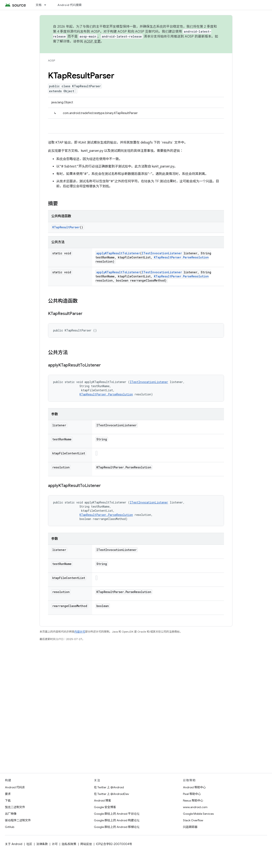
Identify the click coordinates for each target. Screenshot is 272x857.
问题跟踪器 (190, 827)
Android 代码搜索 (69, 5)
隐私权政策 (69, 844)
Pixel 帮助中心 (192, 794)
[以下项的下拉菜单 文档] (47, 5)
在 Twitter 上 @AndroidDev (111, 794)
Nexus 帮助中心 (193, 800)
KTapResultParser (66, 227)
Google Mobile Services (198, 814)
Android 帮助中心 (194, 787)
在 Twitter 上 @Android (109, 787)
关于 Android (13, 844)
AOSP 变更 (92, 41)
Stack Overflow (193, 820)
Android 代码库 (15, 787)
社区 (29, 844)
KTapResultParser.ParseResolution (181, 257)
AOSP (51, 60)
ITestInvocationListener (162, 253)
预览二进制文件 (15, 807)
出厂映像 (10, 814)
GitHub (9, 827)
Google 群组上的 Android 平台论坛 (117, 814)
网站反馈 (86, 844)
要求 (8, 794)
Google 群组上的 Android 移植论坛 (117, 827)
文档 (39, 5)
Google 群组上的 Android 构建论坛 (117, 820)
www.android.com (195, 807)
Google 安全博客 (105, 807)
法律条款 (42, 844)
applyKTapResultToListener (118, 253)
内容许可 (79, 631)
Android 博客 (102, 800)
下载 (8, 800)
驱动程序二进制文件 (18, 820)
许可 (55, 844)
